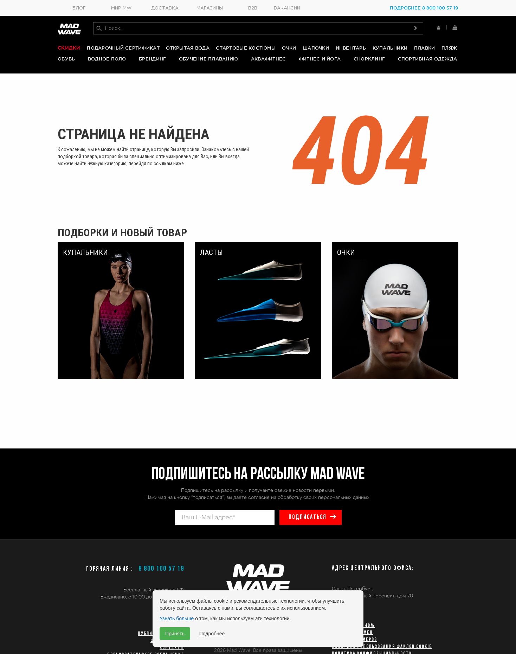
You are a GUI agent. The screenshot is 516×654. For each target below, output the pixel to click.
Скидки (69, 48)
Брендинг (152, 58)
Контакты (172, 647)
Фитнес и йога (320, 58)
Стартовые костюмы (245, 47)
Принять (175, 633)
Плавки (424, 47)
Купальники (390, 47)
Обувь (66, 58)
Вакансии (287, 8)
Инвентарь (351, 47)
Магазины (209, 8)
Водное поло (107, 58)
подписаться (308, 517)
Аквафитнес (268, 58)
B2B (252, 8)
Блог (78, 8)
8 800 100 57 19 (161, 568)
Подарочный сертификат (123, 47)
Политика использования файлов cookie (382, 646)
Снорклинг (369, 58)
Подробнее (212, 633)
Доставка (165, 8)
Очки (289, 47)
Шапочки (316, 47)
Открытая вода (187, 47)
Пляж (449, 47)
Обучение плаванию (208, 58)
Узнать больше (177, 618)
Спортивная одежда (427, 58)
